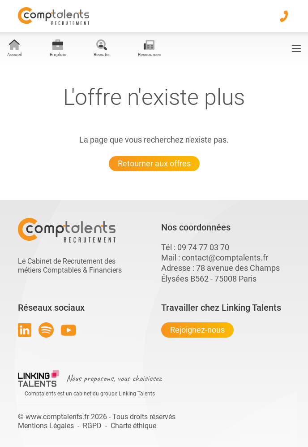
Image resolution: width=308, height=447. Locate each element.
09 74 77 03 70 (203, 247)
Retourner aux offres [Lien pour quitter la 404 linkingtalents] (154, 163)
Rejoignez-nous (197, 329)
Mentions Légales (46, 425)
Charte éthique (133, 425)
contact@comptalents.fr (225, 257)
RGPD (92, 425)
